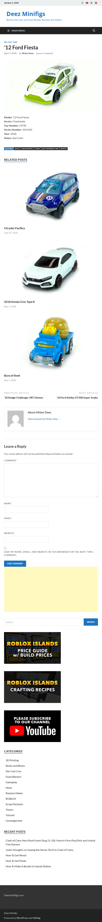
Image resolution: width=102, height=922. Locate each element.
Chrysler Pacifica (14, 228)
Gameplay (11, 782)
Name (8, 503)
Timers (9, 809)
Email (8, 518)
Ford (37, 148)
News (9, 787)
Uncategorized (14, 820)
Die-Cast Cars (10, 42)
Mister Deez (28, 53)
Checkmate (27, 148)
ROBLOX (11, 798)
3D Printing (12, 760)
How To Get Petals (16, 860)
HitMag (36, 918)
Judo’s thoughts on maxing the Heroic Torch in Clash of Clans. (40, 849)
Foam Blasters (13, 776)
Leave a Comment (44, 53)
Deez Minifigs (25, 14)
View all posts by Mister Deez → (44, 418)
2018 (17, 148)
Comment (11, 460)
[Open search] (93, 30)
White (63, 148)
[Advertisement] (51, 589)
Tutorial (10, 815)
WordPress (22, 918)
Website (9, 533)
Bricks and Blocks (15, 765)
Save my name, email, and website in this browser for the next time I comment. (49, 553)
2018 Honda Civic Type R (19, 301)
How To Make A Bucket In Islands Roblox (28, 866)
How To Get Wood (16, 855)
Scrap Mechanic (14, 804)
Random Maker (14, 793)
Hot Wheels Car (50, 148)
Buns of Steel (12, 375)
